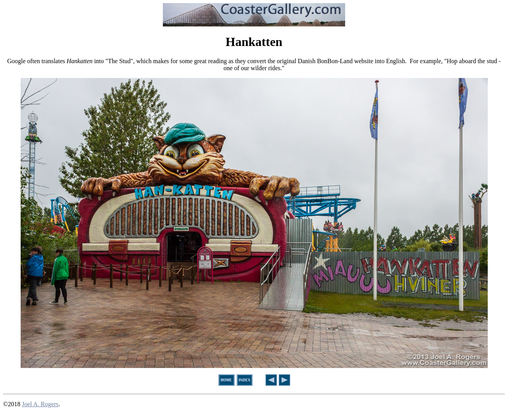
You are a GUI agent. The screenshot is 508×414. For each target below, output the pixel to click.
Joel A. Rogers (40, 404)
